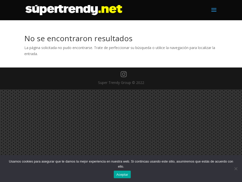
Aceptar (122, 174)
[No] (235, 168)
